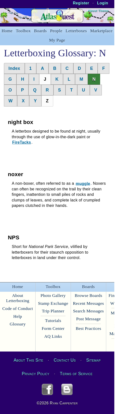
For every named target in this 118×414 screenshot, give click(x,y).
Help (17, 316)
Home (7, 30)
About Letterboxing (17, 298)
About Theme (98, 11)
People (56, 30)
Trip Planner (53, 310)
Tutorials (53, 320)
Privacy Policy (36, 373)
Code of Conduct (17, 308)
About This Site (28, 360)
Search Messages (88, 310)
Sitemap (93, 360)
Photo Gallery (53, 295)
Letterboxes (76, 30)
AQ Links (53, 336)
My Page (57, 40)
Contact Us (65, 360)
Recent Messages (88, 303)
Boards (40, 30)
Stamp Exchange (53, 303)
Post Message (88, 318)
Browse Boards (88, 295)
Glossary (18, 324)
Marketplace (101, 30)
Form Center (53, 328)
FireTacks (21, 142)
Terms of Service (76, 373)
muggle (83, 183)
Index (14, 68)
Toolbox (23, 30)
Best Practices (88, 328)
